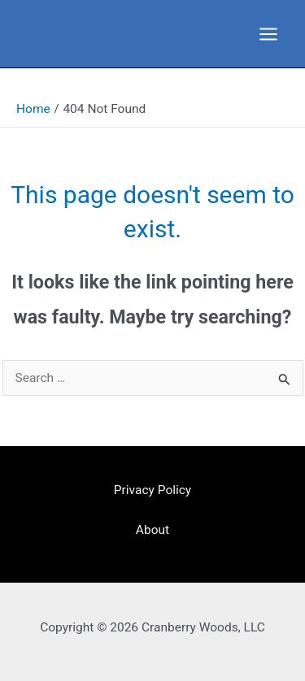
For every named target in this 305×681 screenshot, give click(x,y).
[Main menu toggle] (269, 34)
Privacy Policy (152, 490)
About (152, 530)
